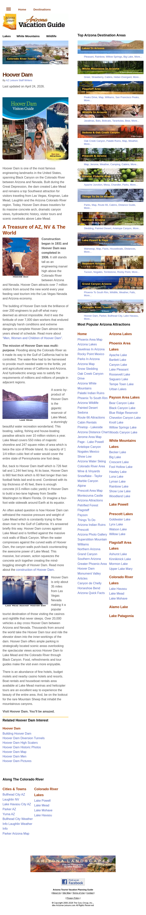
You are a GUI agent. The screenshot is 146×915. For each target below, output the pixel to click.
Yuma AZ (8, 814)
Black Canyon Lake (122, 408)
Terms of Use (78, 893)
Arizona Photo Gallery (92, 534)
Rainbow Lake (118, 486)
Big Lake (128, 56)
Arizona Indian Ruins (92, 524)
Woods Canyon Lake (123, 432)
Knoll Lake (116, 422)
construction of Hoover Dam (35, 569)
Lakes (6, 36)
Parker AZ (9, 809)
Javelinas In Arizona (91, 349)
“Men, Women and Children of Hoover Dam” (32, 338)
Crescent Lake (119, 462)
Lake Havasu (43, 815)
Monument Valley (89, 573)
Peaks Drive (90, 97)
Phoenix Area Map (90, 339)
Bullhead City (115, 315)
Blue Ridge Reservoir (123, 412)
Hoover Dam (11, 728)
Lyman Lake (117, 481)
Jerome (94, 164)
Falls (132, 292)
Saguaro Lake (118, 379)
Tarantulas (118, 120)
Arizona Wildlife (88, 402)
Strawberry (97, 77)
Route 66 (103, 204)
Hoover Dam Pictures (16, 761)
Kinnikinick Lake (120, 559)
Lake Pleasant (118, 369)
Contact (90, 893)
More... (138, 56)
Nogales (97, 272)
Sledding (89, 228)
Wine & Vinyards (89, 471)
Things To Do (86, 520)
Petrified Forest (88, 505)
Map (101, 97)
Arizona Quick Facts (91, 593)
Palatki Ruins (113, 140)
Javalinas (89, 120)
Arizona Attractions (90, 500)
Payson (83, 515)
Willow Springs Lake (122, 427)
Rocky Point (123, 272)
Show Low (85, 456)
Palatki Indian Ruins (91, 393)
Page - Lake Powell (91, 441)
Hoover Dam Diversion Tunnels (23, 738)
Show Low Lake (120, 491)
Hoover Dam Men (14, 756)
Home (22, 9)
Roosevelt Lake (119, 374)
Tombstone (110, 272)
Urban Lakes (117, 389)
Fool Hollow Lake (121, 466)
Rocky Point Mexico (91, 354)
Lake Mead (41, 805)
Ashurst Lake (118, 554)
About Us (56, 893)
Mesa (107, 184)
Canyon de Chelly (90, 583)
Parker (102, 315)
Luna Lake (116, 476)
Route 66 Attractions (91, 417)
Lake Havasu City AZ (16, 804)
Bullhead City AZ (13, 794)
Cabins (108, 77)
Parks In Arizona (89, 359)
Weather (132, 140)
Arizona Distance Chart (93, 432)
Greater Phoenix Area (92, 563)
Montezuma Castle (90, 495)
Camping (115, 164)
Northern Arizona (89, 549)
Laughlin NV (10, 799)
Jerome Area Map (90, 437)
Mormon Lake (118, 563)
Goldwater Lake (119, 519)
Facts (105, 248)
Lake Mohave (43, 810)
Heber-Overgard (123, 77)
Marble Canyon (88, 481)
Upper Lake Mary (121, 568)
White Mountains (28, 36)
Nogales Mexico (88, 451)
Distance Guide (126, 204)
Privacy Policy (73, 898)
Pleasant (89, 56)
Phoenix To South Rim (96, 292)
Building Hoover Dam (16, 733)
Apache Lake (118, 355)
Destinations (42, 9)
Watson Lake (118, 529)
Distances (129, 248)
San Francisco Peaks (127, 97)
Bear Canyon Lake (121, 403)
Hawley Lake (118, 471)
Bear (127, 120)
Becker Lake (117, 452)
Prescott (83, 529)
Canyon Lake (118, 364)
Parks (125, 184)
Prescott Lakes (121, 514)
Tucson (88, 272)
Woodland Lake (119, 496)
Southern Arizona (89, 558)
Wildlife (51, 36)
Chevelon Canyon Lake (125, 417)
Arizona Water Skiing (92, 461)
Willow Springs (114, 56)
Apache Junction (93, 184)
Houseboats (116, 248)
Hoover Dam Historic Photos (21, 747)
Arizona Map (86, 364)
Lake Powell (42, 800)
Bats (98, 120)
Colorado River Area (91, 466)
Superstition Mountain (92, 539)
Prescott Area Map (90, 490)
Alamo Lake (118, 607)
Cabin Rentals (87, 422)
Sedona (83, 412)
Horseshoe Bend (89, 588)
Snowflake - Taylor (90, 476)
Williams (109, 97)
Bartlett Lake (117, 359)
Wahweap (89, 248)
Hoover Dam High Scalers (20, 742)
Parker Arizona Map (15, 833)
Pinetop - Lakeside (90, 427)
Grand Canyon (87, 554)
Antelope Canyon (122, 228)
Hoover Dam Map (14, 751)
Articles (82, 578)
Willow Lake (117, 534)
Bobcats (106, 120)
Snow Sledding (88, 368)
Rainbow (100, 56)
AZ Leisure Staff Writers (19, 80)
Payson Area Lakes (124, 397)
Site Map (67, 893)
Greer (87, 77)
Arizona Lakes (87, 344)
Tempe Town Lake (121, 384)
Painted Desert (103, 228)
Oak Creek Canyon (94, 140)
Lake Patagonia (121, 616)
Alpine (82, 485)
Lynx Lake (116, 524)
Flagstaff (83, 510)
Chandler (116, 184)
